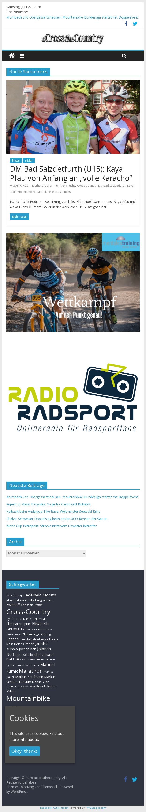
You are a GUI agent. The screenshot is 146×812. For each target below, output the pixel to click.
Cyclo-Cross (14, 619)
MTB (40, 192)
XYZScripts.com (96, 807)
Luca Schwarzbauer (27, 665)
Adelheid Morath (41, 595)
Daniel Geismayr (34, 619)
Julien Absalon (44, 655)
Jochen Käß (27, 649)
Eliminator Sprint (18, 624)
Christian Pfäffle (32, 605)
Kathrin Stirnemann (32, 659)
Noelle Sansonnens (58, 192)
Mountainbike (27, 192)
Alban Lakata (15, 600)
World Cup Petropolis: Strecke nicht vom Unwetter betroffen (51, 526)
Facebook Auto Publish (54, 807)
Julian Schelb (24, 655)
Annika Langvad (36, 600)
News (15, 161)
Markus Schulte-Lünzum (31, 679)
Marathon (31, 670)
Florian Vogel (31, 634)
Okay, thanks (24, 751)
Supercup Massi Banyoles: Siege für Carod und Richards (48, 504)
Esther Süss (30, 629)
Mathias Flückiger (17, 686)
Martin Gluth (40, 682)
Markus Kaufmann (29, 677)
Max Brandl (37, 686)
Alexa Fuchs (67, 186)
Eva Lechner (46, 629)
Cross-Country (86, 186)
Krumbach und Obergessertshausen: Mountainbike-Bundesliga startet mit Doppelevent (72, 17)
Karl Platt (12, 659)
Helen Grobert (24, 644)
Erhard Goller (43, 186)
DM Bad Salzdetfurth (111, 186)
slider (29, 161)
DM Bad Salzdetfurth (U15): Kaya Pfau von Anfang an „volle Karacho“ (71, 173)
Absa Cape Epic (15, 595)
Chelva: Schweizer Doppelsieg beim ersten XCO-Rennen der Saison (56, 518)
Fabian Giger (14, 634)
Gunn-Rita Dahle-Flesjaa (32, 639)
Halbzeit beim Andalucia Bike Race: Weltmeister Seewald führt (53, 511)
